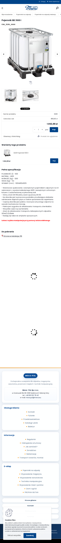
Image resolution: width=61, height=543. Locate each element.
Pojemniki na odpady (23, 14)
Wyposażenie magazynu (31, 474)
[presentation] (4, 54)
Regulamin (31, 439)
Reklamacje (31, 454)
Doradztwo (31, 450)
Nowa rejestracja (54, 1)
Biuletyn (31, 426)
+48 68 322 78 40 (32, 395)
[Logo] (30, 8)
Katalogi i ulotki (31, 423)
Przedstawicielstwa (31, 419)
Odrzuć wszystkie (14, 535)
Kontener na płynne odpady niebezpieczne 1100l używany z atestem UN (15, 275)
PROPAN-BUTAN (31, 492)
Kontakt (31, 412)
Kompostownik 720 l (11, 333)
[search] (57, 8)
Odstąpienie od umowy (31, 443)
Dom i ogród (31, 488)
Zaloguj (43, 1)
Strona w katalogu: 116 (12, 236)
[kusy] (38, 130)
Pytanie (31, 415)
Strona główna (30, 500)
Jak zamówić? (31, 446)
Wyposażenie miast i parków (31, 485)
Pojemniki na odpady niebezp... (46, 14)
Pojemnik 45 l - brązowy (43, 333)
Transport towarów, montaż (31, 457)
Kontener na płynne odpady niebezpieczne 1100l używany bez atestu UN (45, 275)
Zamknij (30, 535)
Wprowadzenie (7, 14)
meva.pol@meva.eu (33, 397)
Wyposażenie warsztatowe (31, 477)
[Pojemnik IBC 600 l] (30, 54)
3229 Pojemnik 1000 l (21, 153)
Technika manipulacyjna (31, 481)
